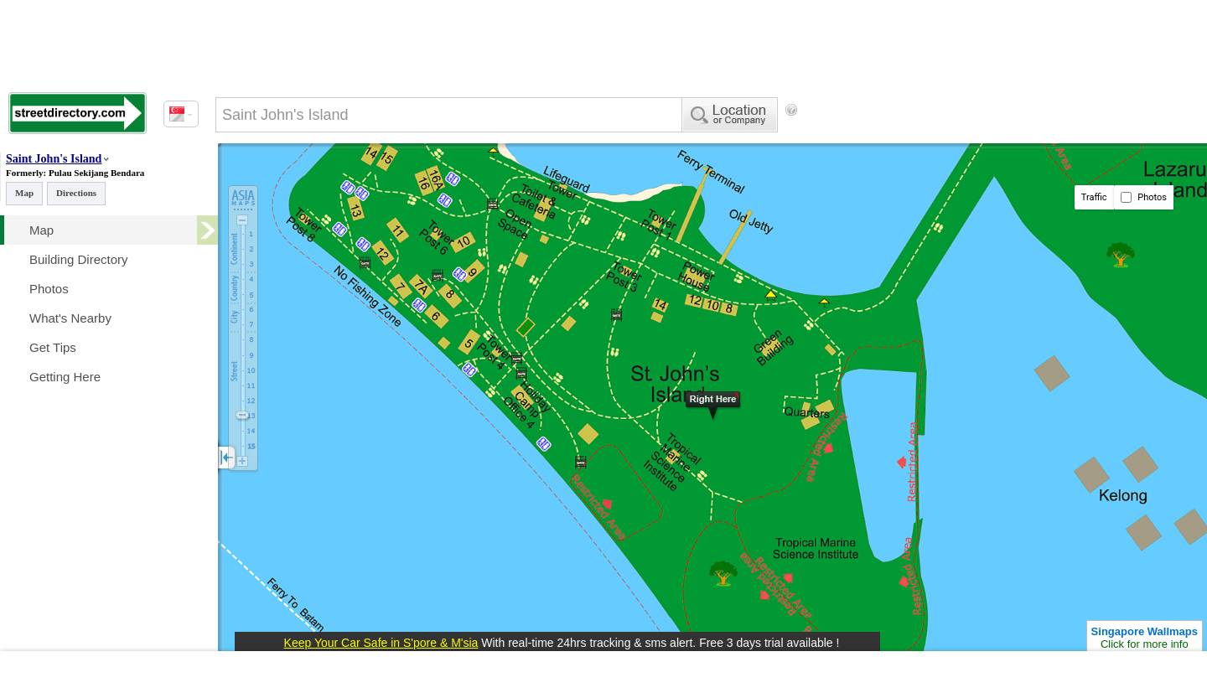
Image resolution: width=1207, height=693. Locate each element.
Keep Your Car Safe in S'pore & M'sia (381, 642)
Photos (1144, 197)
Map (24, 193)
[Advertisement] (940, 138)
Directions (76, 193)
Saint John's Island (53, 159)
